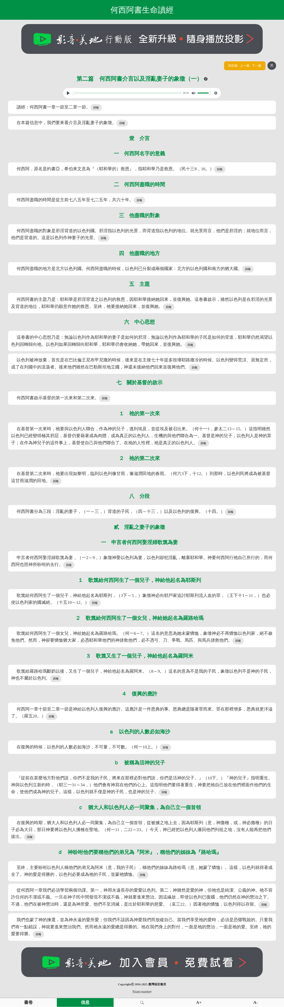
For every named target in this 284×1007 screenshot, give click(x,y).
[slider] (127, 93)
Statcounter (142, 991)
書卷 (28, 1002)
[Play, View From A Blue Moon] (68, 93)
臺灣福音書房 (157, 984)
